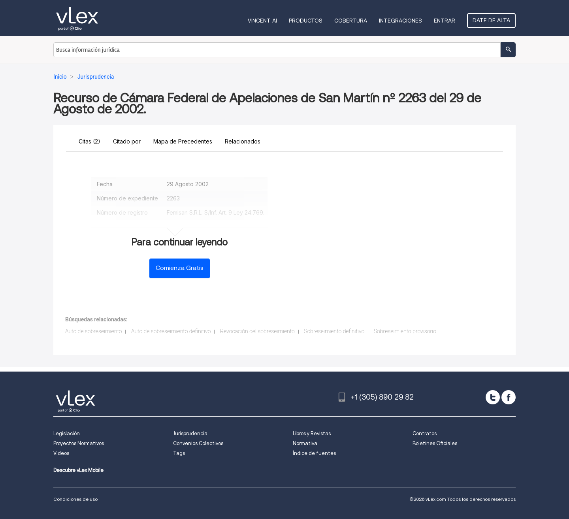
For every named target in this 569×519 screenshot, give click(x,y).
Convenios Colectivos (198, 443)
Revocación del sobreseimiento (257, 331)
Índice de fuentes (314, 453)
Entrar (444, 20)
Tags (179, 453)
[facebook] (508, 397)
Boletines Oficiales (435, 443)
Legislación (66, 433)
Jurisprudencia (190, 433)
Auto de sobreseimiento (93, 331)
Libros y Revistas (312, 433)
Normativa (305, 443)
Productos (305, 20)
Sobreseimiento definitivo (334, 331)
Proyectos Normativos (78, 443)
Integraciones (400, 20)
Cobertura (350, 20)
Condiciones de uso (75, 499)
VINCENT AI (262, 20)
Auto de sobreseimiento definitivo (171, 331)
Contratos (425, 433)
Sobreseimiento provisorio (405, 331)
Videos (61, 453)
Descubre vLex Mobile (78, 470)
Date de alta (491, 20)
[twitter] (493, 397)
